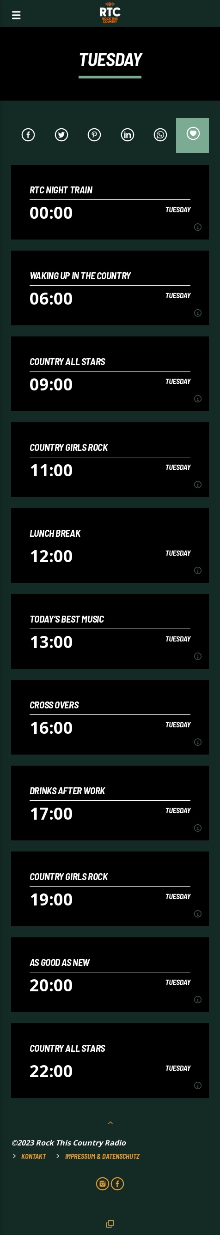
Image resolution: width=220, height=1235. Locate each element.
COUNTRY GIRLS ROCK (69, 447)
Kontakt (33, 1156)
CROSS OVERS (54, 704)
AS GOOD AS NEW (60, 962)
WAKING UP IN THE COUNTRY (80, 275)
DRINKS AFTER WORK (67, 790)
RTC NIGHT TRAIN (61, 189)
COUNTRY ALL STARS (67, 361)
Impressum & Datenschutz (102, 1156)
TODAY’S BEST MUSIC (67, 618)
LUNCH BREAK (55, 533)
